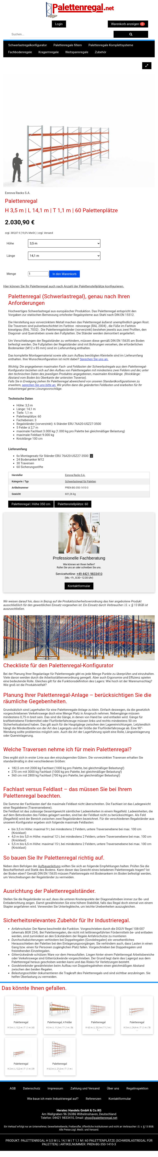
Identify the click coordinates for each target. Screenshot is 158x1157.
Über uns (113, 1088)
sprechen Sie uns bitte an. (39, 385)
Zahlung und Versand (85, 1088)
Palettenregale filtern (67, 45)
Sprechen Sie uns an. (94, 359)
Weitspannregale (76, 52)
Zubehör (100, 52)
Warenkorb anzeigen (128, 24)
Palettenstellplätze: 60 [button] (73, 504)
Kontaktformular (79, 586)
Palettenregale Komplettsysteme (110, 45)
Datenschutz (31, 1088)
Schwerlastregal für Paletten (80, 481)
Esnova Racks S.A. (75, 475)
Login (59, 24)
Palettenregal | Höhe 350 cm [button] (31, 504)
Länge (11, 256)
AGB (13, 1088)
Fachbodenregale (20, 52)
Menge (11, 274)
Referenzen (93, 1099)
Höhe (10, 243)
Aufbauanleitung (49, 866)
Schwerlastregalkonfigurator (27, 45)
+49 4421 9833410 (89, 574)
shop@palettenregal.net (101, 1118)
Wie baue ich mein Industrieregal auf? (52, 1099)
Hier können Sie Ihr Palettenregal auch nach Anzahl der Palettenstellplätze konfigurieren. (63, 286)
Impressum (55, 1088)
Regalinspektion (137, 1088)
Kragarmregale (48, 52)
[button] (146, 65)
